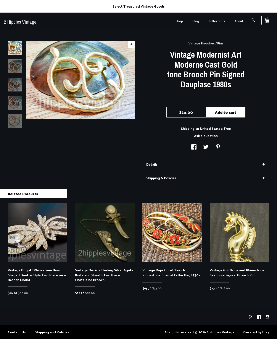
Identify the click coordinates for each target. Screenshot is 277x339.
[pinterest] (251, 317)
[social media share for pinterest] (218, 147)
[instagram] (267, 317)
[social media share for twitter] (205, 147)
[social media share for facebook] (193, 147)
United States (211, 128)
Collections (217, 21)
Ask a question (206, 135)
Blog (195, 21)
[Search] (253, 21)
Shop (179, 21)
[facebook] (259, 317)
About (239, 21)
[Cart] (266, 21)
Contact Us (17, 332)
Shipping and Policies (52, 332)
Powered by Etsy (256, 332)
